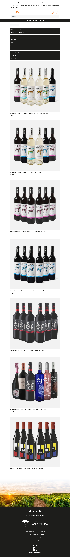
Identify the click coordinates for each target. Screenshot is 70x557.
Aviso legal (29, 534)
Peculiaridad (35, 49)
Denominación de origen (35, 33)
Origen (35, 46)
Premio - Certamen (35, 52)
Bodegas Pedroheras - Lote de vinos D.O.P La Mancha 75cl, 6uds (25, 172)
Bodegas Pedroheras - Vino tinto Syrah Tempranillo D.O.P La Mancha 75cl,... (28, 291)
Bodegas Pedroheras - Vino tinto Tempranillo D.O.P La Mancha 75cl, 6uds (27, 231)
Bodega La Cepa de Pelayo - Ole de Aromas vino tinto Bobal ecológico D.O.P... (28, 468)
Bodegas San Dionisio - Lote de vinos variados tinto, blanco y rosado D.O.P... (28, 409)
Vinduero (13, 25)
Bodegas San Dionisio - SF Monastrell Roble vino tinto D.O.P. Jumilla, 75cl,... (28, 350)
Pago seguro (33, 540)
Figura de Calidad (35, 36)
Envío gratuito (40, 537)
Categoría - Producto (35, 29)
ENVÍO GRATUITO (35, 20)
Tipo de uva (35, 58)
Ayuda (39, 540)
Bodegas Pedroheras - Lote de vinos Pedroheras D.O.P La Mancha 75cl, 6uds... (29, 113)
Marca (35, 42)
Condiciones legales (40, 531)
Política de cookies (30, 537)
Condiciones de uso (29, 531)
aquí (18, 7)
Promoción (35, 55)
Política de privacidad (38, 534)
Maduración (35, 39)
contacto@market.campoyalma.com (35, 515)
